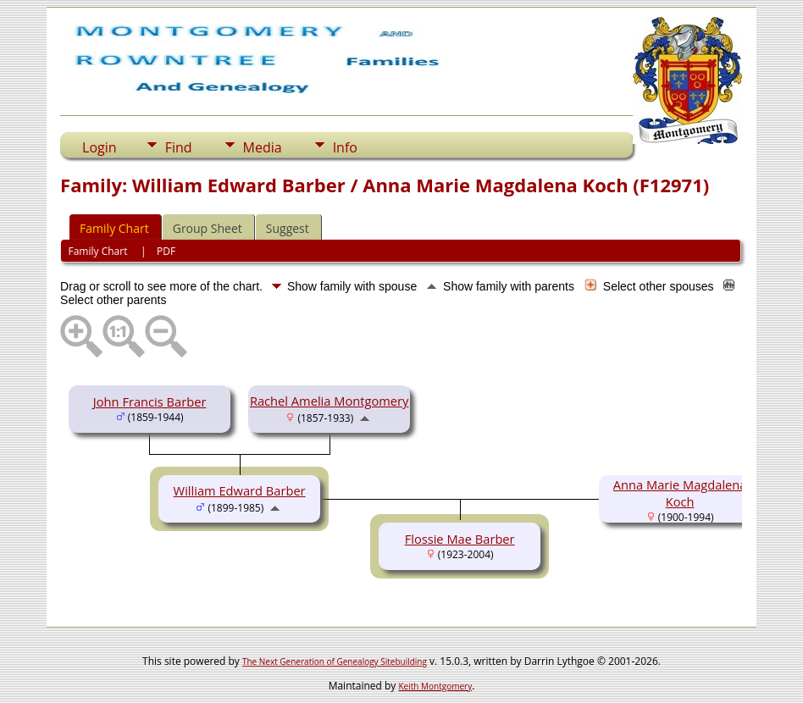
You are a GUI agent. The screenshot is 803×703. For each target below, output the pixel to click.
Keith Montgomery (436, 686)
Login (99, 147)
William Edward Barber (240, 490)
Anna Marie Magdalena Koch (680, 493)
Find (178, 147)
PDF (166, 251)
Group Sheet (207, 228)
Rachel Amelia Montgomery (329, 400)
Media (262, 147)
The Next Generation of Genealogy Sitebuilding (334, 661)
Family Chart (114, 228)
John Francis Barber (150, 401)
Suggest (287, 228)
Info (345, 147)
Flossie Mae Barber (460, 538)
